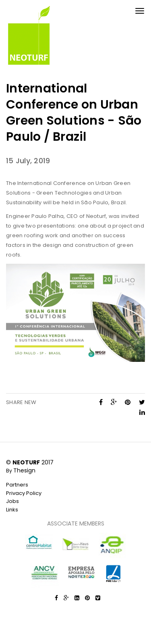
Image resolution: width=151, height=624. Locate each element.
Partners (17, 485)
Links (12, 509)
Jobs (12, 501)
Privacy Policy (23, 493)
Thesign (24, 470)
